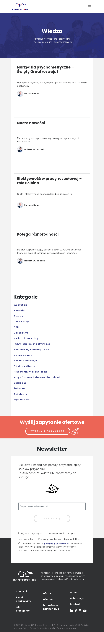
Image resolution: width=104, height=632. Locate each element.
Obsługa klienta (25, 366)
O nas (73, 592)
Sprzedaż (20, 383)
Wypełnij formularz (48, 431)
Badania (19, 310)
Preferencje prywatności (66, 625)
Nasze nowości (31, 122)
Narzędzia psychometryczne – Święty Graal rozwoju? (45, 69)
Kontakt (75, 604)
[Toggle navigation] (89, 6)
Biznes (18, 316)
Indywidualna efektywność (32, 344)
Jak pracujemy (23, 609)
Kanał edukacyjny (23, 599)
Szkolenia (20, 394)
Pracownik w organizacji (30, 371)
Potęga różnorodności (38, 234)
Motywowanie (23, 355)
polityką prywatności (56, 543)
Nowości (21, 591)
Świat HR (20, 388)
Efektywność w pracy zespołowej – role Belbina (49, 180)
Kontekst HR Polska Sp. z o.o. (36, 625)
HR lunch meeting (26, 338)
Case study (21, 321)
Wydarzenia (22, 399)
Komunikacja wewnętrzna (31, 349)
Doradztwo (21, 332)
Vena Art (73, 628)
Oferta (47, 593)
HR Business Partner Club (51, 607)
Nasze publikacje (25, 360)
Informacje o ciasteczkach (41, 628)
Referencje (77, 598)
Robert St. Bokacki (31, 149)
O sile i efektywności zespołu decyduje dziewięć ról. (45, 194)
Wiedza (48, 599)
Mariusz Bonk (28, 94)
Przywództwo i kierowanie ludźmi (37, 377)
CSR (16, 327)
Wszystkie (21, 305)
